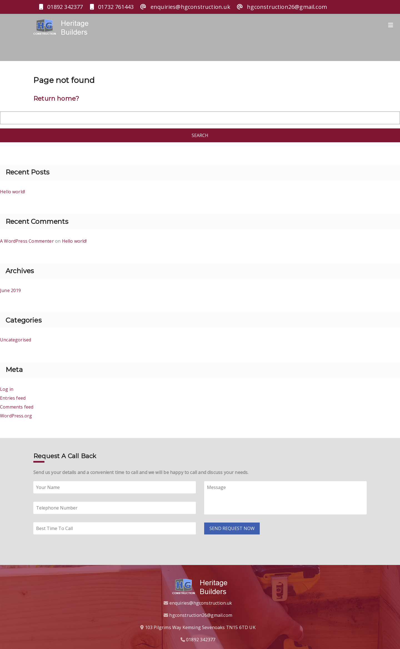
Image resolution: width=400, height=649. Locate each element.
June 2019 (10, 289)
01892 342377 (200, 638)
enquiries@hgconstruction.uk (200, 601)
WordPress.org (16, 414)
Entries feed (13, 396)
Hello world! (12, 190)
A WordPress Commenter (27, 239)
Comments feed (16, 405)
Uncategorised (15, 338)
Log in (6, 387)
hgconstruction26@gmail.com (200, 613)
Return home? (56, 97)
